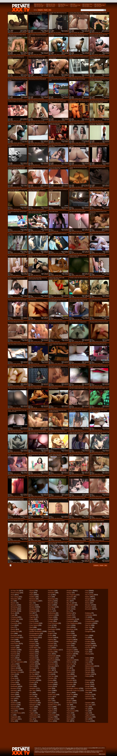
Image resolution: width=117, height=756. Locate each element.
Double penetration (35, 631)
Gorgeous (70, 650)
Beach (87, 601)
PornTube (87, 75)
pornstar (63, 76)
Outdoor (88, 674)
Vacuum (69, 715)
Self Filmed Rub (32, 299)
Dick (49, 627)
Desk (31, 627)
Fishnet (87, 639)
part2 (62, 98)
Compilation (70, 619)
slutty (14, 451)
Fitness (31, 641)
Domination (51, 629)
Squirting (32, 700)
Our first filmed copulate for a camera (58, 255)
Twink (50, 713)
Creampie (70, 621)
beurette (53, 76)
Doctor (13, 629)
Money (69, 670)
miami (100, 540)
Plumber (51, 678)
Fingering (70, 639)
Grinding (51, 652)
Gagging (51, 645)
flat (41, 474)
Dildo (68, 627)
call (75, 54)
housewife (39, 32)
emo (99, 451)
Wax (30, 719)
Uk (12, 715)
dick (52, 451)
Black (50, 605)
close (34, 76)
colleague (82, 32)
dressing (36, 253)
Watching (14, 719)
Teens (69, 707)
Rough (87, 686)
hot (101, 32)
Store (50, 700)
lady (39, 142)
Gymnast (14, 654)
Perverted (70, 676)
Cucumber (14, 623)
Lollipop (87, 664)
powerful (63, 120)
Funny (13, 645)
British (69, 609)
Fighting (50, 639)
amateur (12, 32)
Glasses (32, 650)
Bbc (68, 601)
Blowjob (32, 607)
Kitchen (69, 662)
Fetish (31, 639)
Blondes (88, 605)
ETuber (73, 4)
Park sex (51, 676)
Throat (31, 709)
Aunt (49, 597)
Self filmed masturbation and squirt (57, 476)
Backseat (32, 599)
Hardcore (70, 654)
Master (69, 666)
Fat (86, 637)
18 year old (15, 590)
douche (15, 142)
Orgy (68, 674)
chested (35, 474)
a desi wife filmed (53, 211)
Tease (50, 707)
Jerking (31, 662)
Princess (88, 680)
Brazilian (13, 609)
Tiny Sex (62, 6)
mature (14, 54)
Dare (12, 627)
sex (101, 209)
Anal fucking (15, 593)
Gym (86, 652)
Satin (49, 688)
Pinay (13, 678)
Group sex (70, 652)
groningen (77, 474)
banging (53, 429)
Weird (69, 719)
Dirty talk (88, 627)
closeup (97, 98)
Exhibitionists (33, 635)
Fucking (87, 643)
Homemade (52, 656)
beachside (53, 253)
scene (81, 407)
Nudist (69, 672)
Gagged (32, 645)
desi (52, 231)
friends (77, 231)
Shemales (88, 690)
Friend (69, 643)
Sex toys (32, 690)
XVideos (66, 141)
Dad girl (88, 625)
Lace (86, 662)
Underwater (33, 715)
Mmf (30, 670)
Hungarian (51, 658)
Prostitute (70, 682)
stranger (18, 54)
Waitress (69, 717)
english (77, 275)
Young (87, 721)
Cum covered (34, 623)
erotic (32, 54)
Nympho (88, 672)
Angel (31, 593)
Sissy (50, 692)
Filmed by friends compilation (76, 542)
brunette (101, 164)
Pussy (50, 684)
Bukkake (13, 611)
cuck (54, 32)
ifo (20, 209)
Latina (13, 664)
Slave (13, 694)
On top (31, 674)
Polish (69, 678)
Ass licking (14, 597)
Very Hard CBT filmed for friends (77, 211)
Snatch (13, 696)
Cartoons (51, 615)
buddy (56, 429)
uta (34, 407)
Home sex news (51, 5)
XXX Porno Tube (39, 5)
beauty (11, 518)
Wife (68, 721)
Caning (31, 615)
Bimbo (87, 603)
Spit (49, 698)
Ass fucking (89, 595)
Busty (13, 613)
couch (11, 98)
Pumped (13, 684)
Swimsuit (14, 705)
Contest (87, 619)
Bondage (51, 607)
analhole (94, 275)
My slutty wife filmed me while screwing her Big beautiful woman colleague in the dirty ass (79, 14)
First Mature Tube (88, 4)
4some (31, 590)
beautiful (75, 32)
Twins (68, 713)
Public (87, 682)
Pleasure (32, 678)
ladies (42, 518)
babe (73, 54)
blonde (97, 142)
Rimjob (69, 686)
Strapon (69, 700)
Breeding (32, 609)
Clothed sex (15, 619)
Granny (31, 652)
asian (73, 341)
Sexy (49, 690)
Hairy (50, 654)
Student (13, 703)
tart (80, 474)
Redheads (14, 686)
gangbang (44, 429)
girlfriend (36, 98)
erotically (36, 429)
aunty (52, 54)
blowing (32, 231)
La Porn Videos (51, 6)
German (88, 648)
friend (76, 164)
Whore (50, 721)
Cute (49, 625)
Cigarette (32, 617)
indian (101, 385)
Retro (31, 686)
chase (35, 562)
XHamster (66, 31)
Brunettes (88, 609)
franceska (60, 209)
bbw (52, 32)
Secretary (14, 690)
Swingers (32, 705)
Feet (12, 639)
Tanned (13, 707)
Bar (12, 601)
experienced (74, 496)
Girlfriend (14, 650)
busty (36, 231)
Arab (12, 595)
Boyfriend (88, 607)
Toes (12, 711)
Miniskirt (88, 668)
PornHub (87, 53)
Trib (86, 711)
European (14, 635)
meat (102, 474)
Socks (50, 696)
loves (22, 164)
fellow (100, 54)
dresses (77, 54)
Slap (86, 692)
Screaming (88, 688)
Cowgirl (50, 621)
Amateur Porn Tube (100, 5)
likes (77, 253)
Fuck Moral (74, 6)
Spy (12, 700)
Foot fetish (14, 643)
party (20, 120)
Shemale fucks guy (73, 690)
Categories (40, 10)
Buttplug (88, 613)
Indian (87, 658)
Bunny (50, 611)
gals (96, 297)
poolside (85, 297)
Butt (30, 613)
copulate (56, 275)
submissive (23, 54)
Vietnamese (33, 717)
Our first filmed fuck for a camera (57, 322)
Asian (31, 595)
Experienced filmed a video (75, 476)
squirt (61, 496)
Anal (86, 590)
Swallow (69, 703)
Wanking (88, 717)
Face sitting (33, 637)
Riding (50, 686)
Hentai (13, 656)
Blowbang (14, 607)
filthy (99, 429)
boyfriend (16, 32)
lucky (41, 385)
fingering (15, 209)
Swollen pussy (53, 705)
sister (105, 319)
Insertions (32, 660)
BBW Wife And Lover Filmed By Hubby (17, 388)
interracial (24, 32)
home (38, 341)
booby (97, 164)
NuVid (108, 97)
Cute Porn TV (39, 4)
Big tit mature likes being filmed (77, 233)
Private (31, 682)
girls (39, 518)
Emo (12, 633)
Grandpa (14, 652)
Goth (86, 650)
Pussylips (70, 684)
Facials (50, 637)
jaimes (64, 209)
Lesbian (32, 664)
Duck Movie (86, 5)
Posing (50, 680)
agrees (93, 451)
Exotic (50, 635)
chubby (93, 98)
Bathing (50, 601)
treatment (42, 142)
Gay (49, 648)
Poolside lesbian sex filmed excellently (78, 277)
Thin (86, 707)
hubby (17, 407)
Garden (13, 648)
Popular (45, 10)
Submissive (33, 703)
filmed (20, 32)
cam (72, 120)
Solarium (88, 696)
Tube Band (98, 4)
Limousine (51, 664)
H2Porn (46, 230)
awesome (94, 142)
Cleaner (69, 617)
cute (57, 32)
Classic (50, 617)
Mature (13, 668)
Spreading (88, 698)
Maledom (14, 666)
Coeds (31, 619)
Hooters (69, 656)
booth (57, 253)
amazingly (33, 120)
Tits (86, 709)
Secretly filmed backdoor (14, 542)
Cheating (14, 617)
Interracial (51, 660)
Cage (12, 615)
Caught (69, 615)
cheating (53, 209)
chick (32, 209)
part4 (22, 231)
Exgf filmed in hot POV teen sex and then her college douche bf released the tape (17, 124)
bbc (11, 385)
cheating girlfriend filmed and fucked (99, 322)
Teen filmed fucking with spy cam (98, 344)
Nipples (50, 672)
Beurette (51, 603)
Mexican (32, 668)
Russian (13, 688)
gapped (98, 209)
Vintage (50, 717)
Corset (13, 621)
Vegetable (14, 717)
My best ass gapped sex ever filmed (98, 189)
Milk (68, 668)
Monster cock (15, 672)
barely (96, 451)
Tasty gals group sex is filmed (97, 277)
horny (83, 76)
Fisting (13, 641)
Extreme (69, 635)
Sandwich (32, 688)
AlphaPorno (24, 31)
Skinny (69, 692)
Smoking (88, 694)
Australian (70, 597)
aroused (12, 231)
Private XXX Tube (64, 5)
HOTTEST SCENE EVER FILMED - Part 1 (99, 388)
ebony (96, 474)
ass (72, 32)
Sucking (50, 703)
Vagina (87, 715)
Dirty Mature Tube (88, 6)
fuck (39, 164)
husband (44, 32)
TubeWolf (46, 53)
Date (50, 10)
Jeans (87, 660)
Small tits (70, 694)
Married (31, 666)
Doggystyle (33, 629)
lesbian (40, 54)
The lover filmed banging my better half (38, 476)
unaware (82, 120)
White (31, 721)
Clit (86, 617)
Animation (51, 593)
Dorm (87, 629)
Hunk (68, 658)
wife (82, 98)
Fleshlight (70, 641)
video (85, 496)
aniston (73, 209)
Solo (12, 698)
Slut (30, 694)
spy (102, 363)
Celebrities (88, 615)
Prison (13, 682)
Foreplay (32, 643)
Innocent (13, 660)
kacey (61, 518)
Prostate (51, 682)
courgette (76, 385)
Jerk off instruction (17, 662)
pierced (102, 231)
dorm (97, 253)
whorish (18, 451)
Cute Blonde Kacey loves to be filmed (58, 498)
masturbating (19, 98)
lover (59, 164)
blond (14, 429)
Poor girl (14, 680)
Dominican (70, 629)
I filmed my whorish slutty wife (15, 432)
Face (87, 635)
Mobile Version (102, 754)
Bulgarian (32, 611)
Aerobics (51, 590)
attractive (96, 54)
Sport (68, 698)
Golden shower (53, 650)
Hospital (32, 658)
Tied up (50, 709)
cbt (72, 231)
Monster (88, 670)
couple (73, 76)
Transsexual (71, 711)
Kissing (50, 662)
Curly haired (33, 625)
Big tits (69, 603)
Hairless (32, 654)
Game (69, 645)
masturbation (101, 319)
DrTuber (46, 31)
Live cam (70, 664)
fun (101, 120)
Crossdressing (90, 621)
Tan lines (88, 705)
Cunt (12, 625)
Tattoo (31, 707)
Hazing (87, 654)
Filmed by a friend (94, 542)
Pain (12, 676)
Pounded (70, 680)
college (11, 142)
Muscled (32, 672)
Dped (50, 631)
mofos (20, 429)
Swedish (88, 703)
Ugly (86, 713)
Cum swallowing (72, 623)
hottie (57, 451)
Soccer (31, 696)
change (60, 253)
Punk (31, 684)
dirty (11, 164)
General (69, 648)
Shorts (13, 692)
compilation (74, 562)
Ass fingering (71, 595)
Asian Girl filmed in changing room (77, 322)
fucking (96, 32)
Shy (30, 692)
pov (42, 297)
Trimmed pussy (16, 713)
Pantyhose (32, 676)
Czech (69, 625)
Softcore (69, 696)
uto (36, 407)
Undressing (51, 715)
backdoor (14, 562)
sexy (61, 164)
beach (73, 429)
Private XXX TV (38, 748)
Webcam (51, 719)
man (40, 275)
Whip (12, 721)
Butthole (69, 613)
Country (32, 621)
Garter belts (33, 648)
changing (76, 341)
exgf (18, 142)
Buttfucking (51, 613)
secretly (21, 562)
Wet (86, 719)
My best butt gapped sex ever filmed (17, 255)
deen (38, 562)
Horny (13, 658)
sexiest (18, 341)
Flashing (51, 641)
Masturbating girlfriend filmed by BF (37, 79)
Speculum (32, 698)
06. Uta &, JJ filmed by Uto (35, 388)
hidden (78, 120)
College (50, 619)
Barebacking (33, 601)
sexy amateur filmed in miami (97, 520)
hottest (76, 407)
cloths (55, 54)
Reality (87, 684)
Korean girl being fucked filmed (97, 167)
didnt (73, 363)
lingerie (38, 209)
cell (31, 164)
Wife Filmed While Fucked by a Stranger (17, 344)
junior (58, 562)
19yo (93, 54)
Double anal (15, 631)
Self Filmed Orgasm (53, 388)
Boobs (69, 607)
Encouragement (34, 633)
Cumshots (88, 623)
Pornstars (32, 680)
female (52, 120)
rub (34, 319)
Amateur (69, 590)
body (101, 142)
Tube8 (108, 318)
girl (103, 98)
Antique (69, 593)
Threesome (14, 709)
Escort (69, 633)
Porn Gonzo (98, 6)
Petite (87, 676)
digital (41, 562)
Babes (87, 597)
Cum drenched (53, 623)
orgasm (59, 120)
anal (36, 120)
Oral (49, 674)
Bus (68, 611)
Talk (68, 705)
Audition (32, 597)
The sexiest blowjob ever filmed (15, 322)
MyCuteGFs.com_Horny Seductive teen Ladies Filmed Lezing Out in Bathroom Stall (38, 500)
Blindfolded (70, 605)
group (98, 297)
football (55, 98)
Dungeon (88, 631)
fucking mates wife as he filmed (77, 79)
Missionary (14, 670)
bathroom (33, 518)
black (93, 76)
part (79, 407)
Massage (51, 666)
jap (60, 451)
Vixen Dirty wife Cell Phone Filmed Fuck (38, 145)
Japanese (70, 660)
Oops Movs (62, 4)
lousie (96, 319)
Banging (88, 599)
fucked (35, 32)
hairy (83, 385)
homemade (83, 363)
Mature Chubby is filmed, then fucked (17, 299)
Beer (31, 603)
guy (99, 32)
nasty (83, 209)
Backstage (51, 599)
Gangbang (88, 645)
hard (81, 231)
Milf (49, 668)
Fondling (88, 641)
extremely (33, 451)
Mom (49, 670)
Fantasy (69, 637)
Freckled (51, 643)
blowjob (52, 142)
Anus (87, 593)
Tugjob (31, 713)
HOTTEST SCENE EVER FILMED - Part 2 (78, 388)
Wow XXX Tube (51, 4)
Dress (69, 631)
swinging (22, 385)
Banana (69, 599)
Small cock (51, 694)
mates (79, 98)
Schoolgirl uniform (73, 688)
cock (96, 76)
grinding (83, 164)
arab (52, 297)
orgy (41, 341)
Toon (31, 711)
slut (20, 474)
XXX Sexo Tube (39, 6)
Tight (68, 709)
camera (93, 120)
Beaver (13, 603)
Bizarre (31, 605)
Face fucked (15, 637)
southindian (62, 54)
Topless (50, 711)
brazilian (32, 142)
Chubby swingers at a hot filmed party (17, 101)
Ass (49, 595)
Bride (50, 609)
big (78, 32)
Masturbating (89, 666)
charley (32, 562)
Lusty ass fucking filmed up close (37, 57)
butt (11, 275)
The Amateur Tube (76, 5)
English (50, 633)
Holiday (31, 656)
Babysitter (14, 599)
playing (21, 496)
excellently (74, 297)
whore (82, 474)
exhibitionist (15, 164)
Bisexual (13, 605)
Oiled (12, 674)
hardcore (23, 253)
